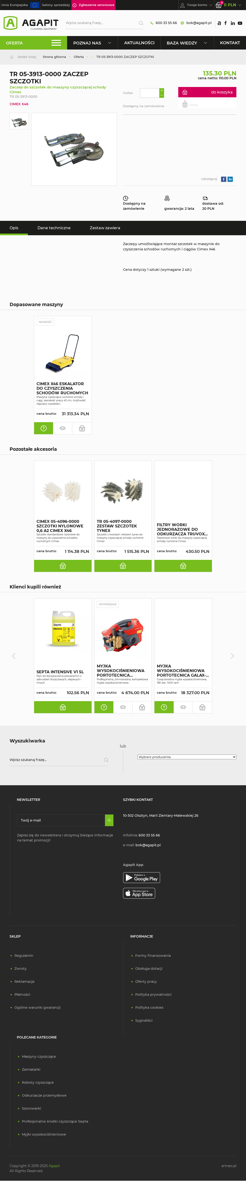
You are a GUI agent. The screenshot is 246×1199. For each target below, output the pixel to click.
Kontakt (230, 42)
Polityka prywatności (153, 995)
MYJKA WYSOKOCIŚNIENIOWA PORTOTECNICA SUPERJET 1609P (120, 671)
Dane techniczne (54, 228)
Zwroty (20, 969)
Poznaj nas (92, 42)
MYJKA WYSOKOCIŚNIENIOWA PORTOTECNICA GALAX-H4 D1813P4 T (181, 671)
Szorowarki (31, 1108)
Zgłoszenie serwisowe (93, 5)
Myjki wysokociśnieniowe (44, 1134)
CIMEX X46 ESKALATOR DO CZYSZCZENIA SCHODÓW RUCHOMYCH (62, 389)
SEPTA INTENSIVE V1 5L (60, 672)
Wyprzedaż (109, 604)
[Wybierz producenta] (186, 757)
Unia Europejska (20, 5)
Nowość (46, 322)
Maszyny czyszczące (39, 1057)
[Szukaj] (139, 23)
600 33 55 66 (164, 22)
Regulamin (23, 956)
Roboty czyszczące (38, 1083)
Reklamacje (24, 982)
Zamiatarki (31, 1070)
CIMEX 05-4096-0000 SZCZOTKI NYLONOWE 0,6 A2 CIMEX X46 (60, 526)
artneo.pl (228, 1166)
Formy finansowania (153, 956)
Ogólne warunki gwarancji (37, 1008)
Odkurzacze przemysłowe (44, 1096)
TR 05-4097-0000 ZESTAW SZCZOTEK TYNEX (117, 526)
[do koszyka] (81, 428)
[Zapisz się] (109, 820)
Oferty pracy (146, 982)
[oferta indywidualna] (43, 428)
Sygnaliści (144, 1021)
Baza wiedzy (187, 42)
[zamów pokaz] (62, 428)
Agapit (54, 1166)
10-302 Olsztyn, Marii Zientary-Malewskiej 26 (160, 816)
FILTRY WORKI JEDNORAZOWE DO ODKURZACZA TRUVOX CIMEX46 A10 (181, 530)
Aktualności (139, 42)
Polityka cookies (149, 1008)
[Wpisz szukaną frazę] (59, 760)
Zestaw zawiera (105, 228)
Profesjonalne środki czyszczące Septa (55, 1121)
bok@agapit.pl (196, 22)
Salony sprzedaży (56, 5)
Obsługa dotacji (148, 969)
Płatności (22, 995)
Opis (14, 228)
